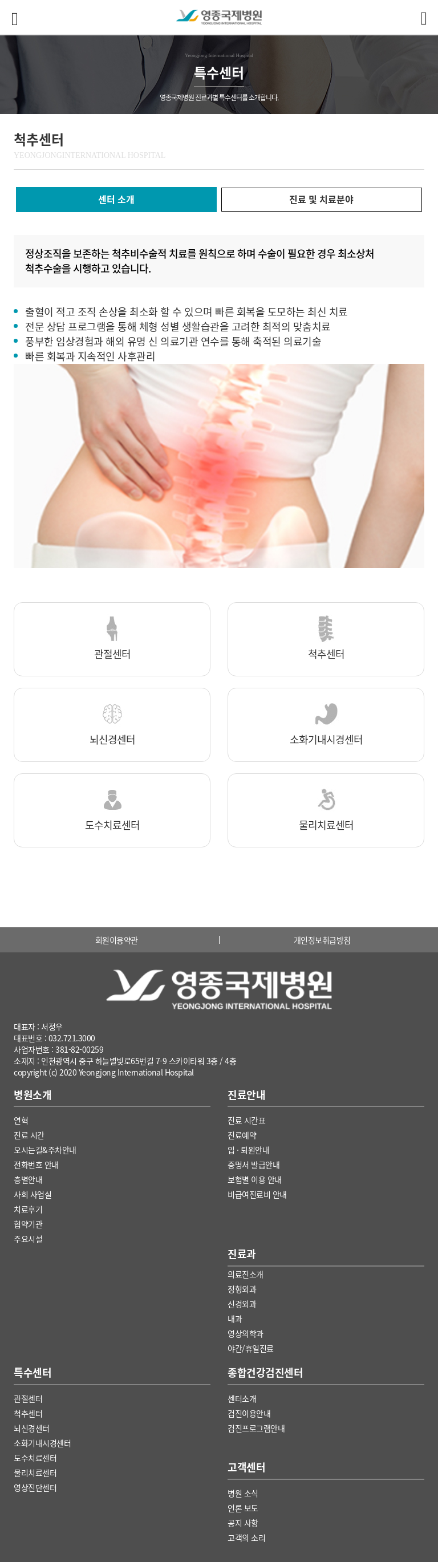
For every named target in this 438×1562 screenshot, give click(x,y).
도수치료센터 (35, 1457)
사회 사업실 (32, 1194)
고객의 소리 (246, 1537)
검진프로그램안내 (256, 1428)
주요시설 (28, 1238)
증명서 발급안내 (253, 1164)
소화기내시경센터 (42, 1443)
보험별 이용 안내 (255, 1179)
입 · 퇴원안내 (248, 1149)
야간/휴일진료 (251, 1348)
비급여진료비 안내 (257, 1194)
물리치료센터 (35, 1472)
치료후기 (28, 1209)
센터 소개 (116, 199)
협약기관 (28, 1224)
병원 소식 (243, 1493)
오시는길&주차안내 (45, 1149)
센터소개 (242, 1398)
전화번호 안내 (36, 1164)
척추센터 (28, 1413)
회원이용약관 (116, 940)
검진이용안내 (249, 1413)
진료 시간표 (246, 1120)
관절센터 (28, 1398)
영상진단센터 (35, 1487)
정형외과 (242, 1289)
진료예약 (242, 1135)
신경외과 (242, 1303)
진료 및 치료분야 (321, 199)
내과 (235, 1318)
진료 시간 (29, 1135)
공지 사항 (243, 1522)
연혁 (21, 1120)
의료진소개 (245, 1274)
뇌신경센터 (32, 1428)
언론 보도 (243, 1508)
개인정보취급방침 (322, 940)
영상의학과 (245, 1333)
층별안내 (28, 1179)
